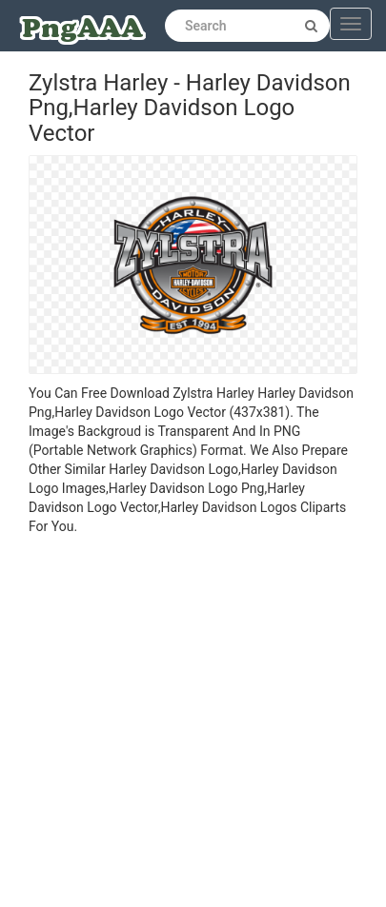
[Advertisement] (178, 723)
